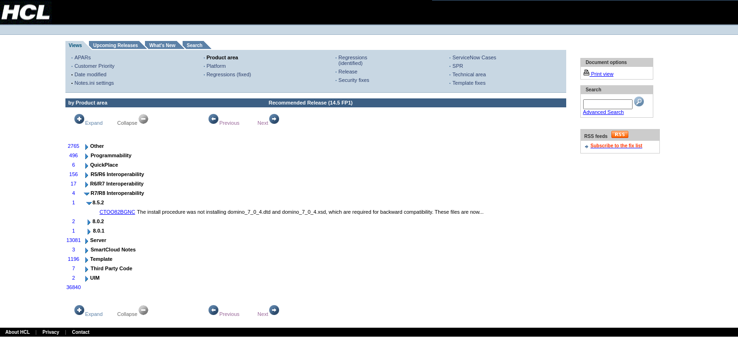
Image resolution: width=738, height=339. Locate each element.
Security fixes (353, 80)
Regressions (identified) (352, 60)
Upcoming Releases (115, 45)
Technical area (469, 74)
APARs (82, 57)
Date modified (90, 74)
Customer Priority (94, 66)
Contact (80, 332)
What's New (162, 45)
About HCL (17, 332)
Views (75, 45)
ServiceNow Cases (474, 57)
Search (194, 45)
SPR (457, 66)
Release (347, 71)
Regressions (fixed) (229, 74)
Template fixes (468, 83)
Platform (216, 66)
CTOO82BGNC (118, 212)
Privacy (50, 332)
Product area (222, 57)
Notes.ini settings (94, 83)
